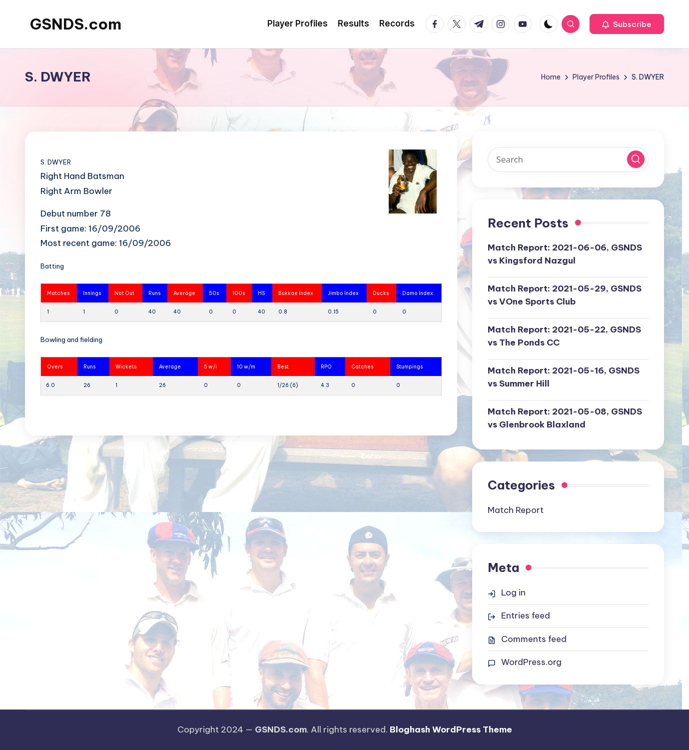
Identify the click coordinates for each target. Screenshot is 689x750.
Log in (513, 592)
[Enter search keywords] (568, 159)
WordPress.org (531, 662)
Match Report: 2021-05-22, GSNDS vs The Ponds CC (564, 336)
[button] (627, 24)
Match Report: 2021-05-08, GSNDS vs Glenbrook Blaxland (565, 418)
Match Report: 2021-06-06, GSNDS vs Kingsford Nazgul (565, 254)
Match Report (516, 510)
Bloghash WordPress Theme (451, 729)
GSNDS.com (75, 24)
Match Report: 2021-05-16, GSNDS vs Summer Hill (564, 377)
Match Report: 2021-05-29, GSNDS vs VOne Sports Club (565, 295)
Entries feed (525, 615)
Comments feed (534, 639)
